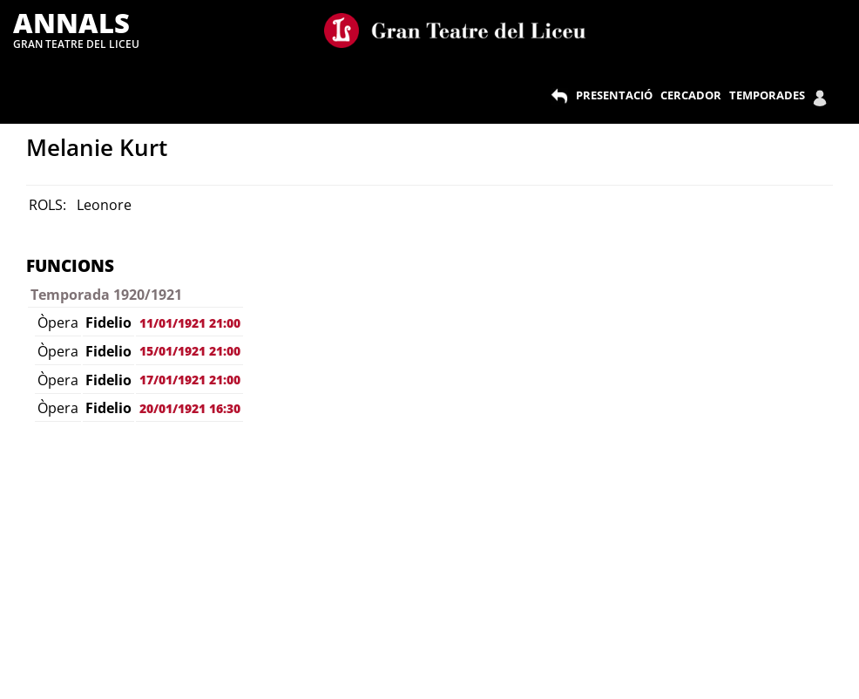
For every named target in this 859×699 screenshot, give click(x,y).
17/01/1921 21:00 (189, 379)
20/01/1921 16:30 (189, 408)
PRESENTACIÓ (614, 95)
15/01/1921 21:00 (189, 351)
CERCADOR (690, 95)
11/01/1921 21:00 (189, 323)
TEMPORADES (767, 95)
